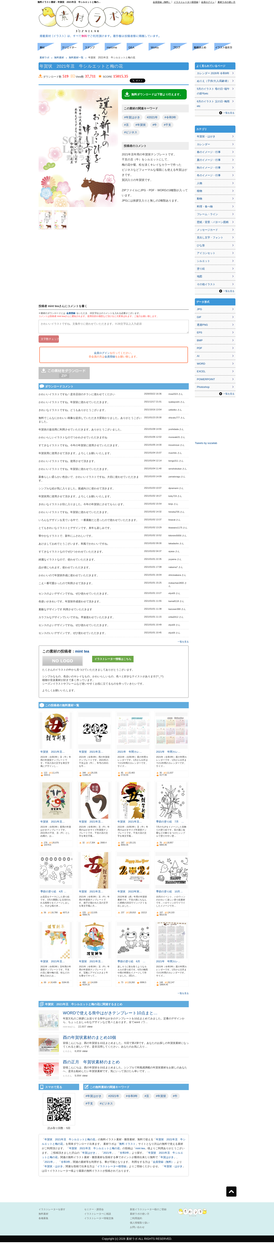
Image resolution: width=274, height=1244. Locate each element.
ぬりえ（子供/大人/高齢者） (213, 80)
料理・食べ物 (205, 206)
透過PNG (202, 324)
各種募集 (43, 1220)
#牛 (155, 124)
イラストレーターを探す (52, 1211)
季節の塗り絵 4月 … (53, 893)
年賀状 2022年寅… (130, 893)
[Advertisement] (188, 12)
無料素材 (59, 57)
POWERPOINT (206, 379)
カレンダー (203, 144)
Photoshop (203, 386)
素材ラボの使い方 (226, 2)
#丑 (126, 124)
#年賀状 (141, 124)
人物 (199, 183)
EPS (199, 332)
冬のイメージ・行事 (209, 175)
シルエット (203, 260)
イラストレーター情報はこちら (112, 660)
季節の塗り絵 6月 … (131, 963)
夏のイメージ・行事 (209, 159)
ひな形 (201, 245)
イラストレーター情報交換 (98, 1220)
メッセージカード (207, 229)
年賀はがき (88, 1154)
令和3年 (124, 1154)
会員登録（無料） (162, 2)
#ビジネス (130, 132)
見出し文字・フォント (210, 237)
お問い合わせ (137, 1229)
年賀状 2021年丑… (52, 753)
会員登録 (70, 313)
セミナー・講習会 (94, 1211)
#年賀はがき (132, 117)
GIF (199, 317)
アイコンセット (206, 253)
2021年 (107, 1154)
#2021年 (152, 117)
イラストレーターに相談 (97, 1215)
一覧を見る (183, 643)
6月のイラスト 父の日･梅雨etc (213, 104)
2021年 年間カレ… (130, 753)
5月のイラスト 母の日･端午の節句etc (213, 91)
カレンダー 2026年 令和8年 (213, 73)
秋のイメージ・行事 (209, 167)
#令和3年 (170, 117)
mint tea (82, 653)
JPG (199, 309)
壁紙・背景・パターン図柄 (213, 222)
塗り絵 (201, 268)
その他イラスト (206, 284)
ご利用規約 (136, 1220)
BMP (200, 340)
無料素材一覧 (76, 57)
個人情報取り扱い (139, 1224)
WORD (201, 363)
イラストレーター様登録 (186, 2)
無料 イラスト (127, 1145)
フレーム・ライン (207, 214)
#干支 (167, 124)
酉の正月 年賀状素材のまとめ (91, 1064)
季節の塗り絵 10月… (169, 893)
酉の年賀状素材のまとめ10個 (89, 1039)
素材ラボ (44, 57)
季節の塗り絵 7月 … (170, 823)
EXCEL (201, 371)
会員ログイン (208, 2)
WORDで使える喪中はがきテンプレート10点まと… (110, 1014)
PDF (199, 348)
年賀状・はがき (53, 1168)
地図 (199, 276)
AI (198, 355)
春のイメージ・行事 (209, 152)
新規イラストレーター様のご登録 (148, 1211)
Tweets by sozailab (206, 443)
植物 (199, 190)
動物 (199, 198)
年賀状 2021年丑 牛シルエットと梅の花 (69, 1141)
